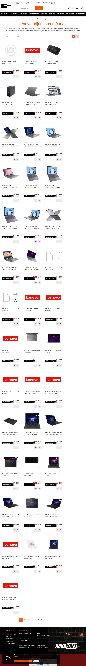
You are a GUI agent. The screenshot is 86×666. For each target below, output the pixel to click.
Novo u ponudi (27, 3)
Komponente (14, 13)
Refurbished (80, 13)
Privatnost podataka (24, 638)
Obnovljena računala (24, 647)
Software (60, 13)
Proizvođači (46, 2)
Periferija (23, 13)
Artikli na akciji (19, 3)
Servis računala (54, 3)
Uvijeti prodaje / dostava (25, 633)
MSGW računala (41, 645)
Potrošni (52, 13)
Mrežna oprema (34, 13)
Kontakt (39, 633)
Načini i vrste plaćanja (42, 642)
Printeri (44, 13)
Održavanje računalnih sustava (27, 645)
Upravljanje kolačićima (42, 647)
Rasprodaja (37, 2)
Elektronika (70, 13)
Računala (4, 13)
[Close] (23, 661)
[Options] (36, 661)
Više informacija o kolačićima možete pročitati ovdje (27, 658)
